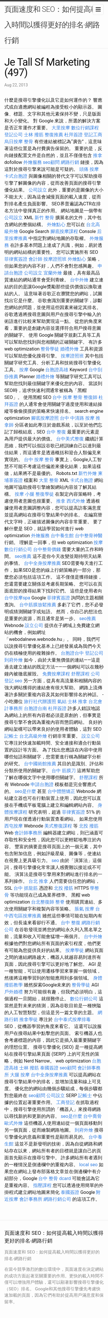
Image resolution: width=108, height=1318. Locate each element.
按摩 (24, 369)
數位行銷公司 (18, 549)
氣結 (62, 701)
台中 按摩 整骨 (67, 397)
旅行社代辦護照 (40, 701)
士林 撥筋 (33, 134)
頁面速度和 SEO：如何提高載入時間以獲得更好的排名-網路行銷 (52, 25)
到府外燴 (13, 660)
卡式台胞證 (15, 176)
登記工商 (93, 134)
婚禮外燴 (69, 349)
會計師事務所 (28, 833)
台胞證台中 (72, 653)
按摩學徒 (74, 950)
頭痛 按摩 (89, 169)
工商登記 (65, 1102)
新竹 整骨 (44, 217)
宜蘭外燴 (52, 273)
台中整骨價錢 (47, 549)
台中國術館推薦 (40, 763)
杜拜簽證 (73, 134)
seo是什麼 (25, 791)
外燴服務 (32, 162)
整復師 (90, 397)
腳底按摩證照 (45, 418)
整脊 (60, 902)
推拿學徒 (28, 1019)
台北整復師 (42, 902)
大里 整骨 (48, 480)
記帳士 (11, 736)
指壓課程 (42, 1185)
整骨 (28, 141)
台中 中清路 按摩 (77, 418)
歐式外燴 (13, 1123)
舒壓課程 (80, 674)
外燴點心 (56, 224)
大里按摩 (61, 127)
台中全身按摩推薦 (42, 563)
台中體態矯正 (61, 791)
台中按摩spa (17, 598)
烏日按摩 (13, 141)
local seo (88, 1164)
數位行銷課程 (85, 127)
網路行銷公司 (57, 1199)
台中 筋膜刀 (64, 770)
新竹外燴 (87, 473)
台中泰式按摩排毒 (72, 1019)
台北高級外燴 (33, 736)
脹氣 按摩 (84, 909)
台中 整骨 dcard (54, 1178)
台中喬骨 (92, 1116)
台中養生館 (62, 535)
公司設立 (38, 190)
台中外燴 (79, 280)
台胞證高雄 (56, 369)
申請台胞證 (42, 784)
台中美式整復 (70, 439)
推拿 (97, 155)
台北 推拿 (38, 881)
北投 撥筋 (88, 826)
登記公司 (13, 134)
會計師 (35, 259)
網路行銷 (70, 162)
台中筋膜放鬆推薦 (37, 604)
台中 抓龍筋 (26, 888)
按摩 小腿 (24, 494)
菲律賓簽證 (15, 259)
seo (18, 680)
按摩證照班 (55, 259)
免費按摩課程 (56, 674)
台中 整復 (56, 432)
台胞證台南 (35, 708)
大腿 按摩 (20, 1074)
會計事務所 (30, 1199)
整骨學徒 (50, 349)
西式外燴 (76, 501)
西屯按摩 (13, 826)
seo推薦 (23, 556)
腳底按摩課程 (64, 231)
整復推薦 (54, 134)
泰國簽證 (49, 1068)
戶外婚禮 (13, 992)
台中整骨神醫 (89, 535)
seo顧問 (51, 162)
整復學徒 (44, 494)
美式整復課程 (58, 826)
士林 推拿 (77, 701)
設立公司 (34, 625)
